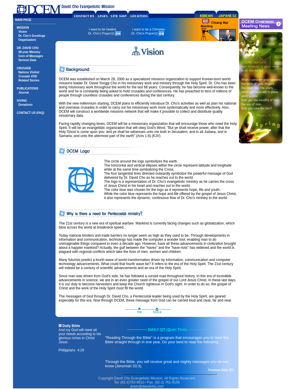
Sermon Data (27, 60)
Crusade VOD (27, 76)
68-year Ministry (29, 52)
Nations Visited (28, 72)
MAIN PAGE (23, 19)
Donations (25, 104)
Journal (23, 92)
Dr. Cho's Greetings (31, 35)
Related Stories (29, 80)
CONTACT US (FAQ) (30, 112)
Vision (22, 31)
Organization (27, 39)
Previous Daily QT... (221, 370)
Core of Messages (30, 56)
